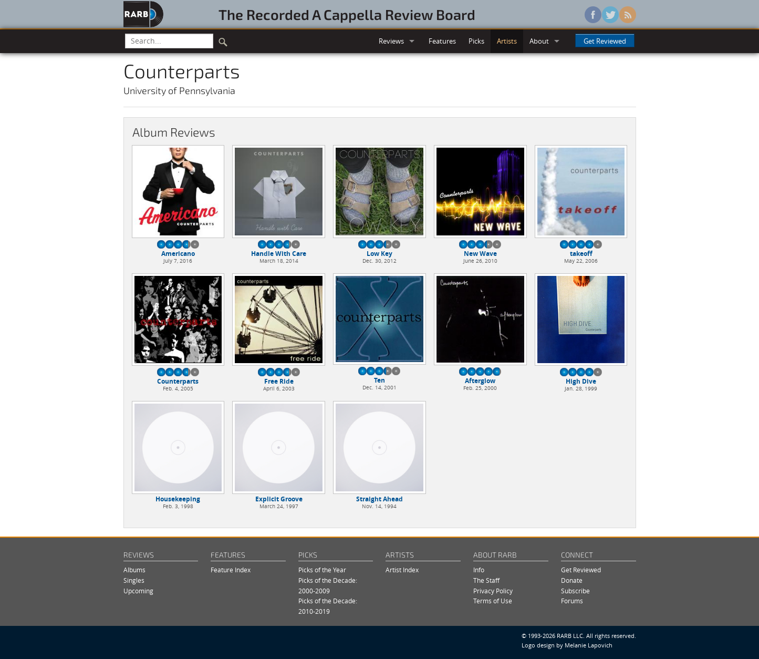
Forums (572, 600)
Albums (134, 569)
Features (442, 41)
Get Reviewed (605, 41)
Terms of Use (492, 600)
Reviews (391, 41)
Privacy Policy (493, 590)
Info (478, 569)
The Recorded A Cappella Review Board (347, 14)
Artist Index (402, 569)
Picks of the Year (322, 569)
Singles (133, 580)
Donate (572, 580)
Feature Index (231, 569)
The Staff (486, 580)
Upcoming (138, 590)
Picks (476, 41)
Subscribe (575, 590)
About (539, 41)
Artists (507, 41)
